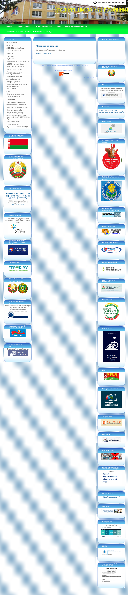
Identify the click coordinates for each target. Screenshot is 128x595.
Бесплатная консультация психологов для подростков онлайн (111, 111)
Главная (11, 39)
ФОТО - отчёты (11, 89)
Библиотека (10, 99)
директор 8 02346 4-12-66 (18, 196)
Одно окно (10, 45)
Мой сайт (84, 65)
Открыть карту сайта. (43, 53)
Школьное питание (13, 97)
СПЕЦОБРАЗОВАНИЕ (14, 69)
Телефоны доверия (13, 82)
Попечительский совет (14, 76)
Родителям (10, 56)
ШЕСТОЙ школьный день (15, 64)
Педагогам (10, 59)
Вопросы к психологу (13, 121)
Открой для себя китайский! (16, 105)
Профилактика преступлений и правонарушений (17, 85)
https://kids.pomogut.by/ (111, 497)
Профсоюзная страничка (15, 94)
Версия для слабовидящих (49, 65)
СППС (8, 91)
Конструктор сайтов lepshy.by (64, 70)
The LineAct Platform (89, 77)
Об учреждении (12, 43)
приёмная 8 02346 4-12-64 (18, 193)
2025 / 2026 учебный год (15, 48)
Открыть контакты (18, 205)
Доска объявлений (13, 79)
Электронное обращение (15, 67)
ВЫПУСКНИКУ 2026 (13, 51)
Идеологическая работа (14, 110)
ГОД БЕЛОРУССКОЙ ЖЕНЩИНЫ (18, 127)
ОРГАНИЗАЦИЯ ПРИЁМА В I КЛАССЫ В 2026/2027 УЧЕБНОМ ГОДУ (18, 117)
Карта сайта (63, 65)
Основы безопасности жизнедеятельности (14, 73)
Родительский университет (15, 102)
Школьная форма (12, 124)
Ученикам (9, 53)
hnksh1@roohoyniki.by (19, 198)
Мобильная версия (74, 65)
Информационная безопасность (17, 61)
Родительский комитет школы (16, 107)
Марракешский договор (14, 113)
